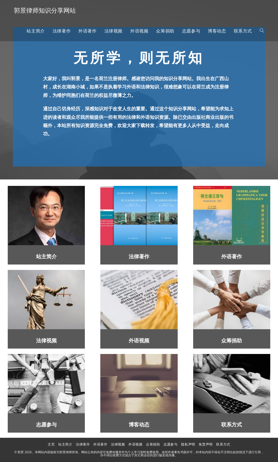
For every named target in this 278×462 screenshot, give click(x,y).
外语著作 (231, 256)
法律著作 (139, 256)
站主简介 (46, 256)
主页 (51, 444)
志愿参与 (46, 424)
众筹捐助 (231, 340)
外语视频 (139, 340)
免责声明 (205, 444)
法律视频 (46, 340)
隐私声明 (188, 444)
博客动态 (139, 424)
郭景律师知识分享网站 (45, 10)
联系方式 (231, 424)
